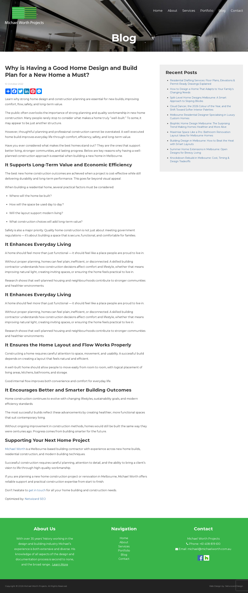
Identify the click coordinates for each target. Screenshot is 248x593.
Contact (237, 11)
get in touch (37, 490)
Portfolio (206, 11)
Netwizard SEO (35, 499)
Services (188, 11)
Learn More (60, 564)
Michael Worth (15, 449)
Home (158, 11)
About (172, 11)
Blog (222, 11)
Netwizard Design (234, 586)
